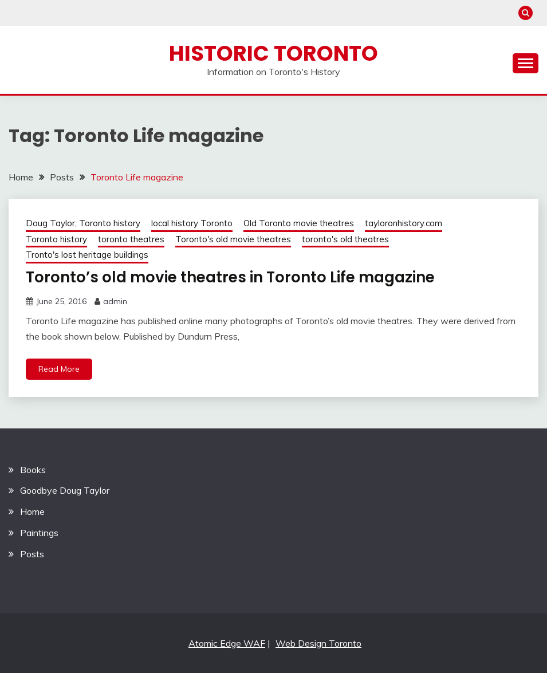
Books (33, 469)
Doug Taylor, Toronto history (83, 223)
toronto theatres (131, 239)
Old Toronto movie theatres (298, 223)
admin (115, 301)
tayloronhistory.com (403, 223)
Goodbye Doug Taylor (64, 490)
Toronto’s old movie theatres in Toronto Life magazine (230, 277)
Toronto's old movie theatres (233, 239)
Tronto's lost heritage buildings (87, 254)
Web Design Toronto (318, 643)
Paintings (39, 532)
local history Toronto (192, 223)
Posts (32, 554)
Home (32, 511)
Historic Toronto (273, 53)
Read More (59, 369)
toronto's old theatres (345, 239)
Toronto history (56, 239)
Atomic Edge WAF (226, 643)
